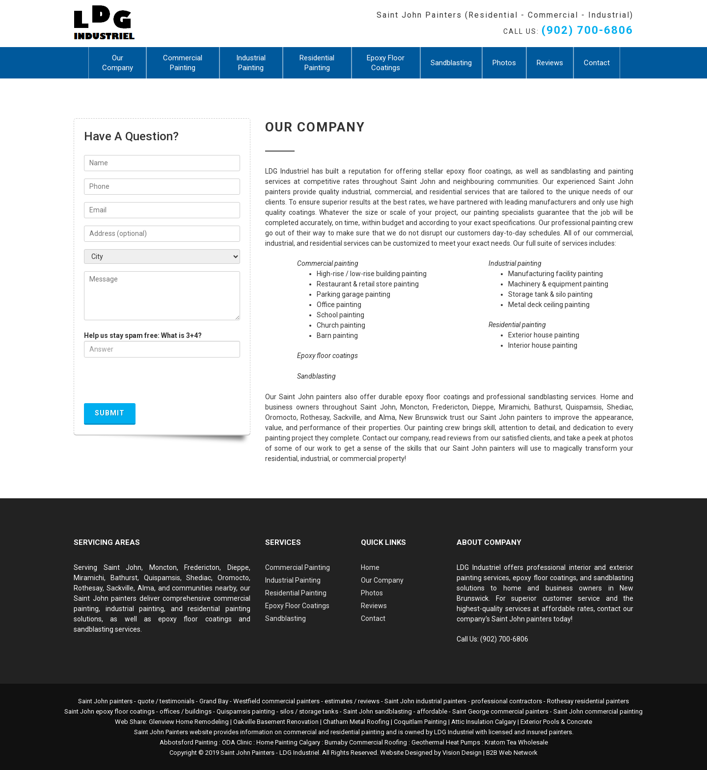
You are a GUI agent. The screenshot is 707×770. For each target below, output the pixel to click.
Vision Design (462, 752)
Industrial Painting (251, 62)
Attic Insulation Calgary (483, 721)
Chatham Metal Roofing (356, 721)
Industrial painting (515, 263)
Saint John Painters (247, 752)
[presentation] (158, 384)
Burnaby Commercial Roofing (366, 742)
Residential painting (517, 325)
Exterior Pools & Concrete (556, 721)
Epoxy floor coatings (327, 355)
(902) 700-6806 (587, 30)
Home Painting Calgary (288, 742)
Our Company (117, 62)
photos (622, 438)
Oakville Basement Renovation (276, 721)
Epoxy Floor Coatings (386, 62)
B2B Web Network (512, 752)
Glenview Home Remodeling (189, 721)
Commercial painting (327, 263)
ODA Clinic (237, 742)
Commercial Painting (182, 62)
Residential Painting (316, 62)
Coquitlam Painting (420, 721)
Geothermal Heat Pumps (445, 742)
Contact (597, 62)
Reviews (550, 62)
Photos (504, 62)
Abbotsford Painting (189, 742)
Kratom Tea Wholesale (516, 742)
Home (370, 567)
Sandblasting (451, 62)
